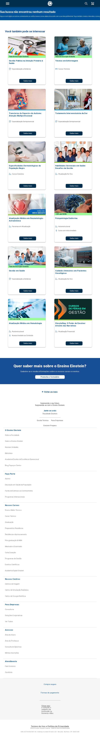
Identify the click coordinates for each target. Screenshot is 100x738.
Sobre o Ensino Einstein (14, 441)
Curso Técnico (10, 516)
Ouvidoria (8, 672)
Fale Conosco (10, 666)
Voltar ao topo (51, 392)
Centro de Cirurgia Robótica (15, 596)
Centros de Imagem (12, 584)
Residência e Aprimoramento (16, 534)
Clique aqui (45, 706)
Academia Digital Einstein (14, 571)
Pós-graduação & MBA (13, 540)
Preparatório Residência (14, 528)
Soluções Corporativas (14, 615)
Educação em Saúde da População (18, 485)
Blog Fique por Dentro (13, 465)
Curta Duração (10, 552)
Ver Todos (9, 621)
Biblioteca (8, 453)
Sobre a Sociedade (12, 435)
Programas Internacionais (15, 497)
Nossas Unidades (11, 447)
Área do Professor (12, 641)
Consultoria (9, 609)
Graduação (9, 522)
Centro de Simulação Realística (16, 590)
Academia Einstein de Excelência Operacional (22, 459)
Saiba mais (27, 81)
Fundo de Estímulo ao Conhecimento (19, 491)
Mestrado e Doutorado (13, 546)
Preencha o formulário (50, 377)
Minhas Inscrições (12, 653)
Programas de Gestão (13, 558)
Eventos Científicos (12, 564)
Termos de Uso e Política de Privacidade (50, 726)
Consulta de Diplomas (13, 647)
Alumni (7, 479)
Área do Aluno (10, 635)
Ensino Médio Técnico (13, 510)
